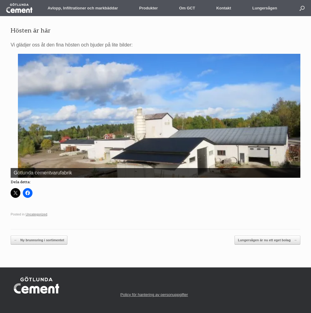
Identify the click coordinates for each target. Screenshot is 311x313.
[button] (302, 8)
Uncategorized (36, 214)
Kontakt (223, 8)
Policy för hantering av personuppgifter (154, 294)
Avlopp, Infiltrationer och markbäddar (83, 8)
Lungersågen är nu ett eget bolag (267, 240)
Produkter (148, 8)
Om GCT (187, 8)
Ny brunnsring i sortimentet (39, 240)
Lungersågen (264, 8)
